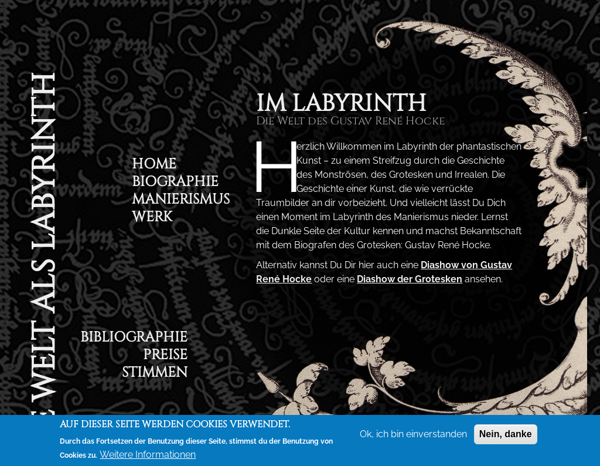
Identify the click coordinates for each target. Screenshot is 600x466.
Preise (165, 356)
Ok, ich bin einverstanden (413, 434)
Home (154, 165)
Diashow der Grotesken (409, 279)
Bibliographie (134, 339)
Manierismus (181, 201)
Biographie (175, 183)
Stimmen (155, 374)
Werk (152, 218)
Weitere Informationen (148, 454)
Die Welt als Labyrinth (44, 267)
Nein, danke (505, 434)
